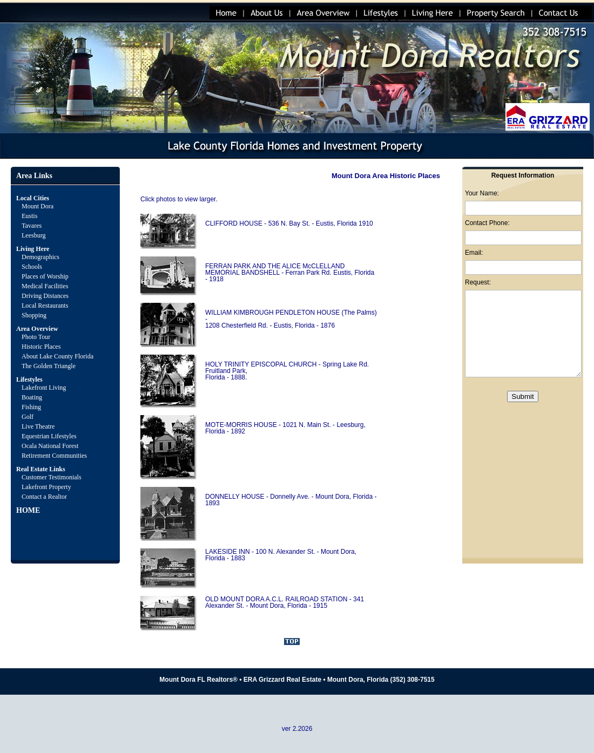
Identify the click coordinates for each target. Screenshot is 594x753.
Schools (32, 266)
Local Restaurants (45, 305)
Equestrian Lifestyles (49, 436)
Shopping (34, 315)
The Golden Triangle (49, 366)
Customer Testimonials (52, 477)
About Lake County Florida (57, 356)
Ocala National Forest (50, 446)
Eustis (29, 216)
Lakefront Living (44, 387)
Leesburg (34, 235)
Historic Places (41, 346)
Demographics (40, 257)
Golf (27, 416)
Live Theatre (38, 426)
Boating (32, 397)
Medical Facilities (45, 286)
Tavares (32, 225)
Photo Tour (36, 337)
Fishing (31, 407)
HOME (28, 510)
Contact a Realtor (44, 496)
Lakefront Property (46, 487)
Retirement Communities (54, 455)
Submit (522, 396)
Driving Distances (45, 296)
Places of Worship (45, 276)
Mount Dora (37, 206)
